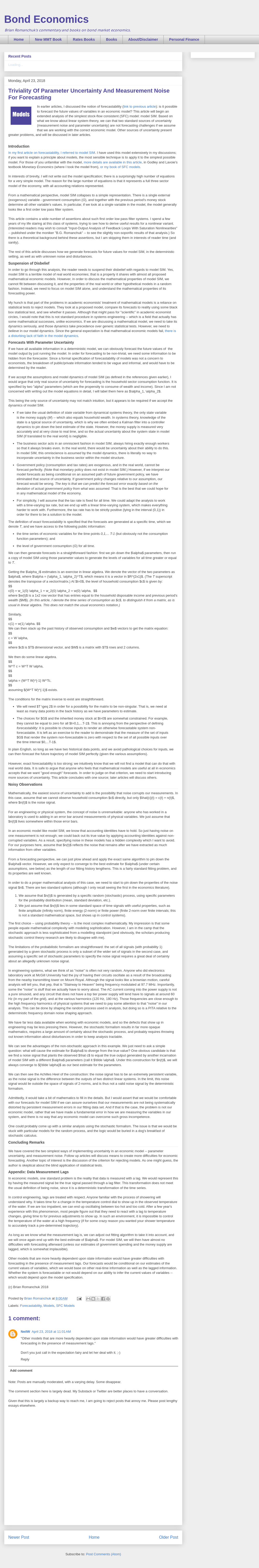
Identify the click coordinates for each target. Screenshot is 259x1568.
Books (111, 39)
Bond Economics (46, 19)
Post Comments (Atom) (103, 1554)
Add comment (21, 1370)
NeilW (25, 1332)
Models (49, 1306)
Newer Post (18, 1537)
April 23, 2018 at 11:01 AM (51, 1332)
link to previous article (140, 106)
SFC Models (65, 1306)
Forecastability (31, 1306)
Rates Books (84, 39)
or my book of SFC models (120, 167)
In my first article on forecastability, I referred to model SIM (51, 153)
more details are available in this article (113, 162)
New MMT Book (48, 39)
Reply (25, 1359)
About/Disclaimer (143, 39)
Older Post (168, 1537)
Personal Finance (184, 39)
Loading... (15, 65)
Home (19, 39)
